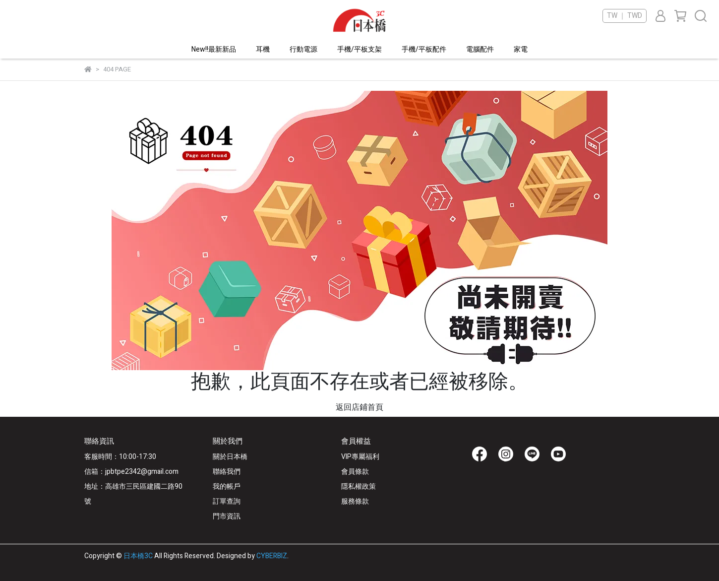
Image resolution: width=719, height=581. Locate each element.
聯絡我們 (226, 471)
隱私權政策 (358, 486)
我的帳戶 (226, 486)
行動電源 (303, 49)
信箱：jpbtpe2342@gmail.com (131, 471)
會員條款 (355, 471)
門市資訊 (226, 516)
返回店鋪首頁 (359, 407)
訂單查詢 (226, 501)
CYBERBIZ (271, 556)
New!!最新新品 (213, 49)
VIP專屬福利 (360, 457)
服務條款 (355, 501)
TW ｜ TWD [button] (624, 15)
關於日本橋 (230, 457)
